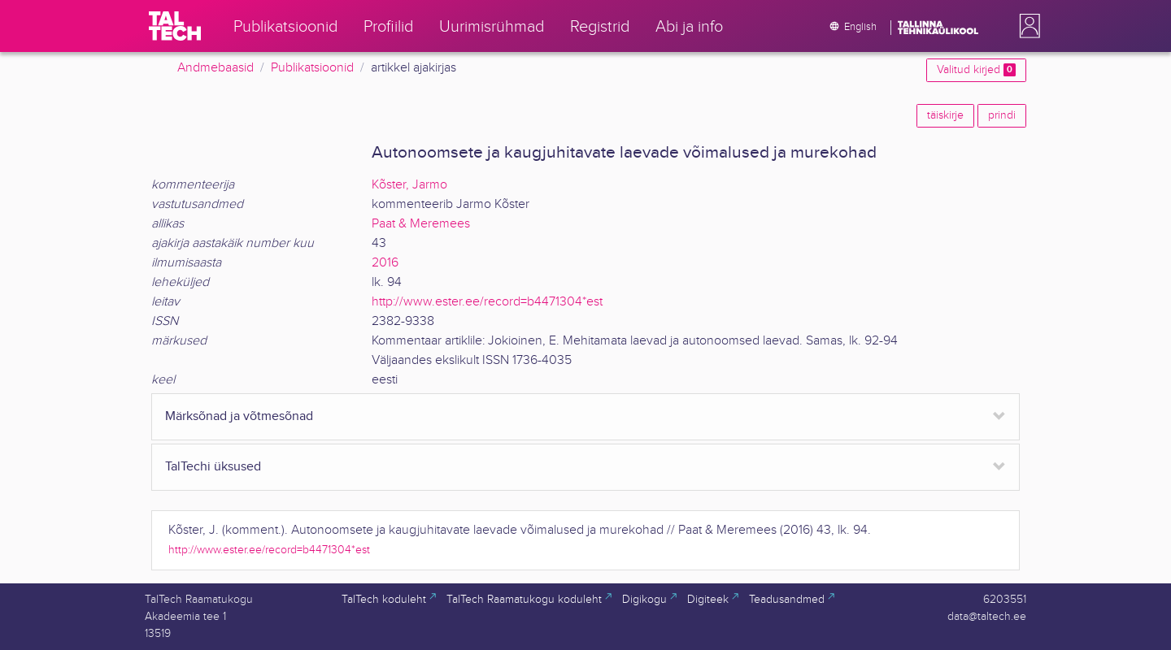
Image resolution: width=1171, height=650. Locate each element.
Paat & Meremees (421, 224)
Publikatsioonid (312, 68)
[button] (1026, 26)
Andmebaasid (215, 68)
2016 (385, 263)
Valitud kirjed (976, 69)
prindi (1002, 115)
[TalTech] (175, 26)
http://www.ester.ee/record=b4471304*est (487, 302)
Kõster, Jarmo (409, 185)
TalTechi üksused (213, 466)
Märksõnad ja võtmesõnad (239, 416)
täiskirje (945, 115)
